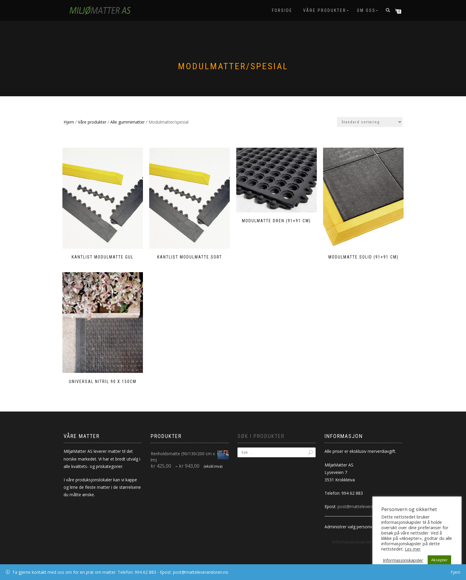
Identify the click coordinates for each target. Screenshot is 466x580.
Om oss (366, 10)
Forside (282, 10)
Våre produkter (324, 10)
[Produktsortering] (369, 122)
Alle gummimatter (127, 122)
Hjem (69, 122)
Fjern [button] (455, 572)
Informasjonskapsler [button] (351, 535)
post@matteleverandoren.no (365, 500)
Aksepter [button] (439, 559)
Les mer (413, 549)
